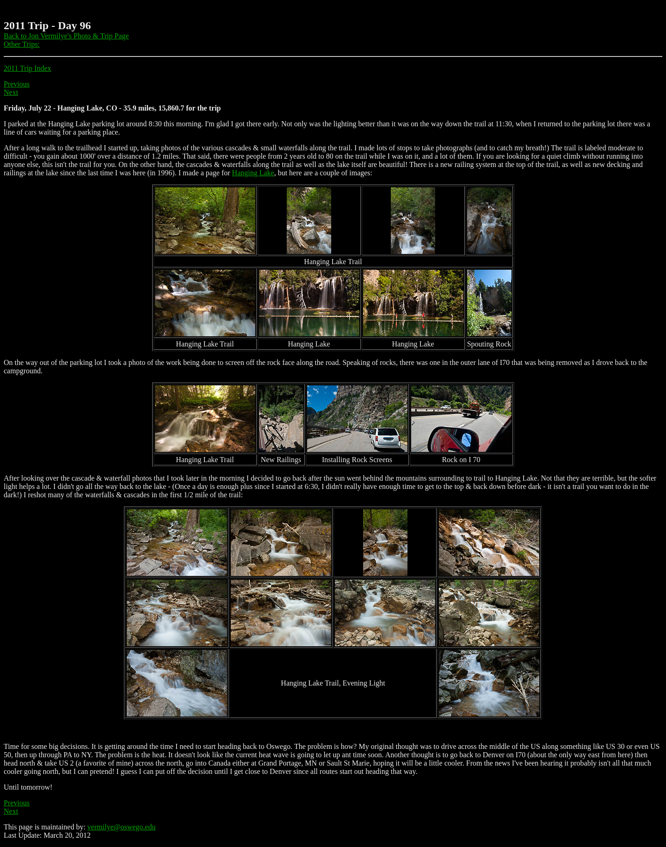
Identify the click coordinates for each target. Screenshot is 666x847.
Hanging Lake (253, 173)
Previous (17, 84)
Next (11, 92)
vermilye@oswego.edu (121, 827)
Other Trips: (22, 44)
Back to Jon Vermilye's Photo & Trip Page (66, 36)
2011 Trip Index (27, 68)
